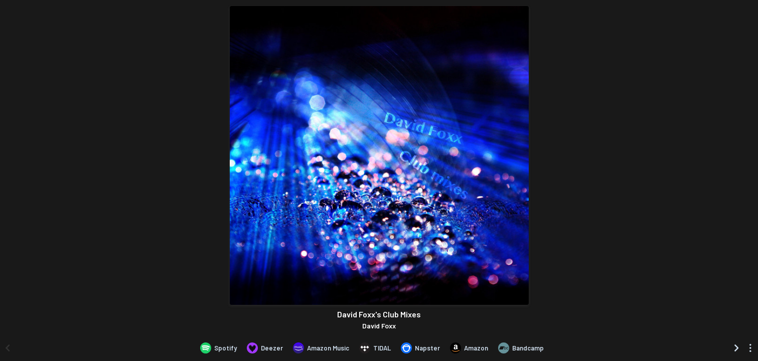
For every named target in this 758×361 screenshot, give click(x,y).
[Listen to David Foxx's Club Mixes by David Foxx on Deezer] (265, 347)
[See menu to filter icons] (750, 348)
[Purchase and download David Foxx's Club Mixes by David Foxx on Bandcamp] (521, 347)
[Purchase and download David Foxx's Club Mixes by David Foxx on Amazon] (469, 347)
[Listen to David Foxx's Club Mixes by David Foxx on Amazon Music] (321, 347)
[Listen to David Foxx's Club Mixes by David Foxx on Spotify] (218, 347)
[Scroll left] (7, 348)
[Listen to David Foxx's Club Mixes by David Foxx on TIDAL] (375, 347)
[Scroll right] (736, 348)
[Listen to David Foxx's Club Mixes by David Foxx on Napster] (420, 347)
